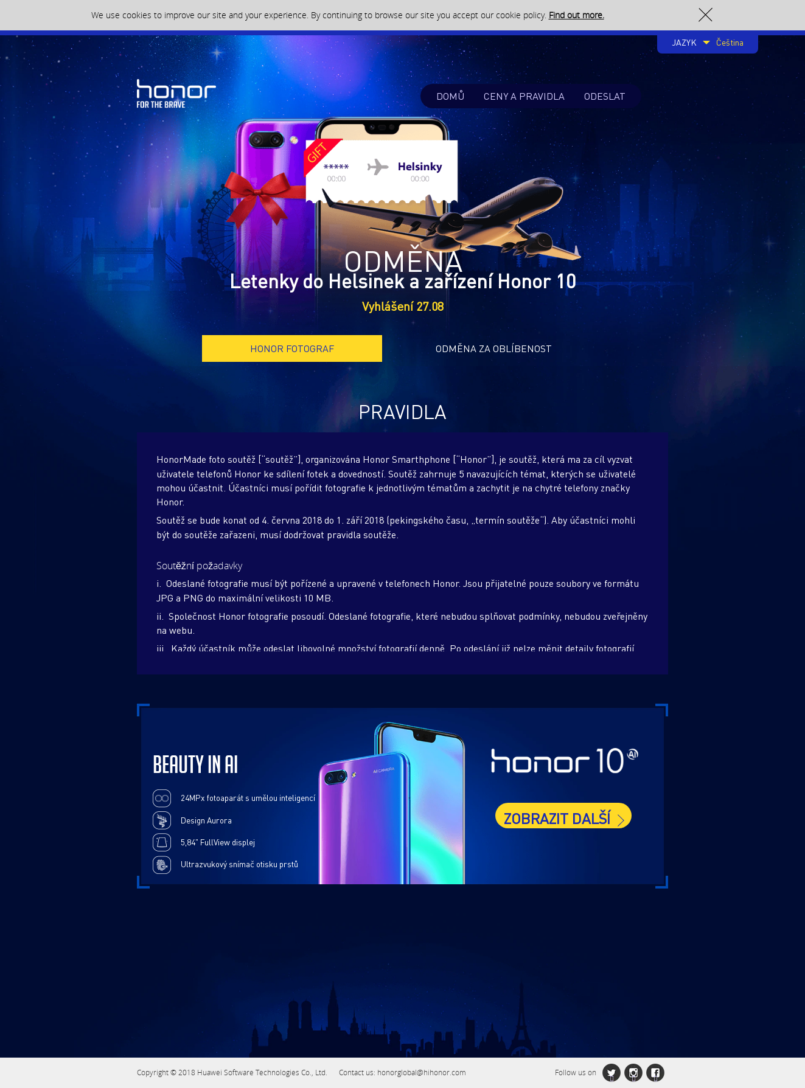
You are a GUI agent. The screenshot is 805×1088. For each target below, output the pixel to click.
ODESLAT (605, 95)
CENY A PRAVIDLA (524, 95)
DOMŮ (450, 95)
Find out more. (576, 15)
